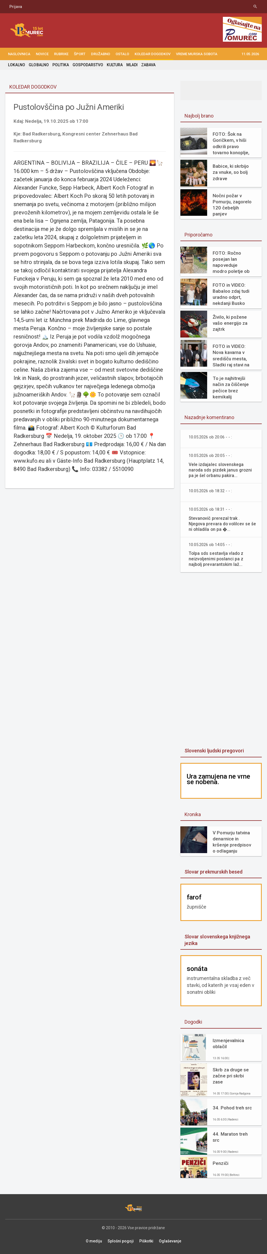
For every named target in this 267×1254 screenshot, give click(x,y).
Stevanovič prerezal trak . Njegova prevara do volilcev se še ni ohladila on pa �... (220, 524)
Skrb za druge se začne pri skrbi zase (231, 1076)
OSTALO (122, 54)
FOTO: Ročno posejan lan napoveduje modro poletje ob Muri (231, 262)
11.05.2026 (250, 54)
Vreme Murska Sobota (196, 54)
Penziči (220, 1163)
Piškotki (146, 1241)
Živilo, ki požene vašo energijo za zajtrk (230, 323)
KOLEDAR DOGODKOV (152, 54)
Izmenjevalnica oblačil (228, 1043)
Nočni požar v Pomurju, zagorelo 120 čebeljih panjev (232, 205)
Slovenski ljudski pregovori (214, 751)
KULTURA (114, 65)
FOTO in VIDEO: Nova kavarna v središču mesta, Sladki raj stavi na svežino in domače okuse (232, 356)
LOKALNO (16, 65)
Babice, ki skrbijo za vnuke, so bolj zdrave (231, 172)
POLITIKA (60, 65)
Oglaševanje (170, 1241)
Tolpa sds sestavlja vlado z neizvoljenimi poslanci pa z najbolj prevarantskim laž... (216, 559)
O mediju (94, 1241)
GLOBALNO (39, 65)
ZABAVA (148, 65)
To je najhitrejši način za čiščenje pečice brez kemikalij (231, 387)
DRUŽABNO (100, 54)
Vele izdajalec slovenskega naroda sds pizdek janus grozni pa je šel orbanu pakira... (220, 470)
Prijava (15, 6)
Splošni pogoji (121, 1241)
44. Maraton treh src (230, 1137)
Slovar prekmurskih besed (213, 872)
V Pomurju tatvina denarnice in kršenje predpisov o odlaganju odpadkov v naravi (232, 842)
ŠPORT (80, 54)
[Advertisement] (221, 660)
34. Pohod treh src (232, 1108)
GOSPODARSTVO (87, 65)
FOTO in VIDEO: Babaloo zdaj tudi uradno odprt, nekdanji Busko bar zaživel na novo (231, 294)
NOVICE (42, 54)
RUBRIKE (61, 54)
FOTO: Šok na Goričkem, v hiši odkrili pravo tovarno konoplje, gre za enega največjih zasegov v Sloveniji (231, 143)
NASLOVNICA (19, 54)
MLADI (131, 65)
